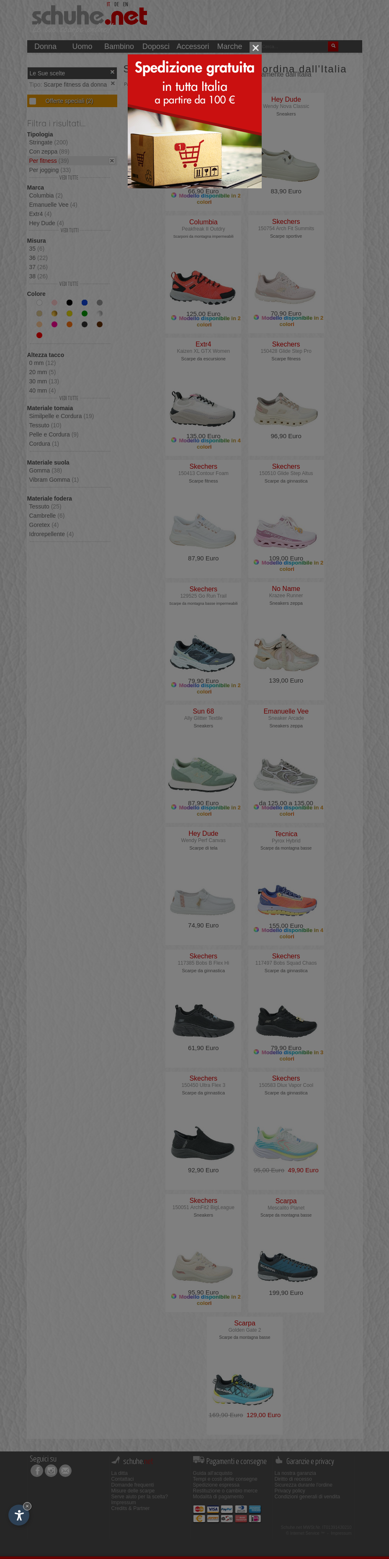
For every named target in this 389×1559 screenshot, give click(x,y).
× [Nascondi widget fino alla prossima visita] (27, 1506)
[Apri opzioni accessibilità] (18, 1515)
